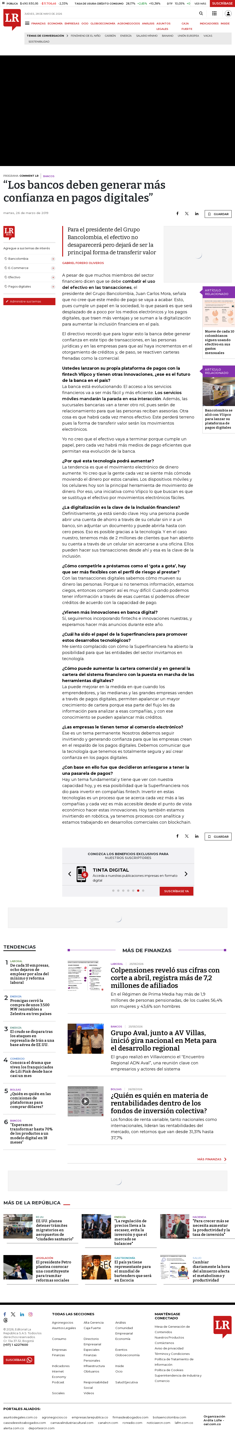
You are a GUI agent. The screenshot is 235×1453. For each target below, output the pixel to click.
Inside (119, 1366)
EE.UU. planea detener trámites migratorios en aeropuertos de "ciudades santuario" (55, 1230)
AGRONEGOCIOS (128, 23)
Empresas (59, 1349)
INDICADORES (209, 23)
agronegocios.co (54, 1417)
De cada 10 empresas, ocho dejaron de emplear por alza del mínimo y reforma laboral (29, 974)
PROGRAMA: (20, 175)
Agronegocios (62, 1322)
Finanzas (58, 1355)
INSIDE (225, 23)
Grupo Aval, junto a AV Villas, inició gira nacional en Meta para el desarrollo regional (164, 1040)
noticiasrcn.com (158, 1422)
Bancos (15, 1120)
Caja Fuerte (92, 1328)
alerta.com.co (13, 1428)
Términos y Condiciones (172, 1353)
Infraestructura (94, 1366)
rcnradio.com (132, 1422)
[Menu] (27, 23)
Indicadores (60, 1366)
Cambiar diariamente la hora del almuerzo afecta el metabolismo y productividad (211, 1271)
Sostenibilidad (38, 41)
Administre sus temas (23, 301)
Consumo (59, 1339)
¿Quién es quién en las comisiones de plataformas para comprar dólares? (30, 1100)
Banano (167, 35)
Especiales (91, 1349)
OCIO (84, 23)
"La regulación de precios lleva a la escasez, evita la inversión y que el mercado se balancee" (130, 1232)
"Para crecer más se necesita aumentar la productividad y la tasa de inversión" (211, 1228)
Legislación (44, 1258)
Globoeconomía (127, 1355)
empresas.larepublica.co (90, 1417)
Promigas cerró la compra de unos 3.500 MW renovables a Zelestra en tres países (31, 1007)
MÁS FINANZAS (209, 1159)
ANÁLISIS (148, 23)
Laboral (16, 961)
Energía (126, 35)
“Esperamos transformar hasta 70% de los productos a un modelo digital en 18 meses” (31, 1133)
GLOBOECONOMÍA (102, 23)
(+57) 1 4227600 (15, 1344)
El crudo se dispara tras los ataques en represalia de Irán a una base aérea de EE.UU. (32, 1038)
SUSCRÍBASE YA (176, 891)
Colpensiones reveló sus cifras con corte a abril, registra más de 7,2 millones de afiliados (165, 978)
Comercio (17, 1058)
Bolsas (15, 1089)
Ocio (119, 1371)
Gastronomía (124, 1258)
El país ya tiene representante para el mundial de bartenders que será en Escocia (133, 1271)
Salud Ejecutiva (126, 1382)
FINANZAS (38, 23)
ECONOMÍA (55, 23)
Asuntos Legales (64, 1328)
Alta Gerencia (94, 1322)
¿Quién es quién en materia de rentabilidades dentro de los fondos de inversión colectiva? (159, 1103)
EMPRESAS (72, 23)
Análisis (120, 1322)
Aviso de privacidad (169, 1348)
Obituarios (91, 1371)
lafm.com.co (184, 1422)
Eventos (121, 1349)
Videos (89, 1393)
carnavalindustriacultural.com (71, 1422)
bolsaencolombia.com (169, 1417)
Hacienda (199, 1217)
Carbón (110, 35)
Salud (197, 1258)
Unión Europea (188, 35)
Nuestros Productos (169, 1337)
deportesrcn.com (41, 1428)
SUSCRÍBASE (222, 3)
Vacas (208, 35)
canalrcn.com (108, 1422)
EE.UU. (40, 1217)
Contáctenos (164, 1343)
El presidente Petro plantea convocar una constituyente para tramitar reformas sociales (53, 1271)
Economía (122, 1339)
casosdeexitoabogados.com (24, 1422)
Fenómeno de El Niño (85, 35)
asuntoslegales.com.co (20, 1417)
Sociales (58, 1393)
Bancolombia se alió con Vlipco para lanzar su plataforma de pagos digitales (219, 419)
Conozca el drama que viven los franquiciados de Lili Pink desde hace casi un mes (31, 1069)
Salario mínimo (146, 35)
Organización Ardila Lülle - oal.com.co (214, 1420)
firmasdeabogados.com (130, 1417)
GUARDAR (218, 214)
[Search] (201, 13)
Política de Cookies (169, 1370)
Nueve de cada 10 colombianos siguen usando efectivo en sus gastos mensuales (219, 342)
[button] (68, 874)
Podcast (58, 1382)
